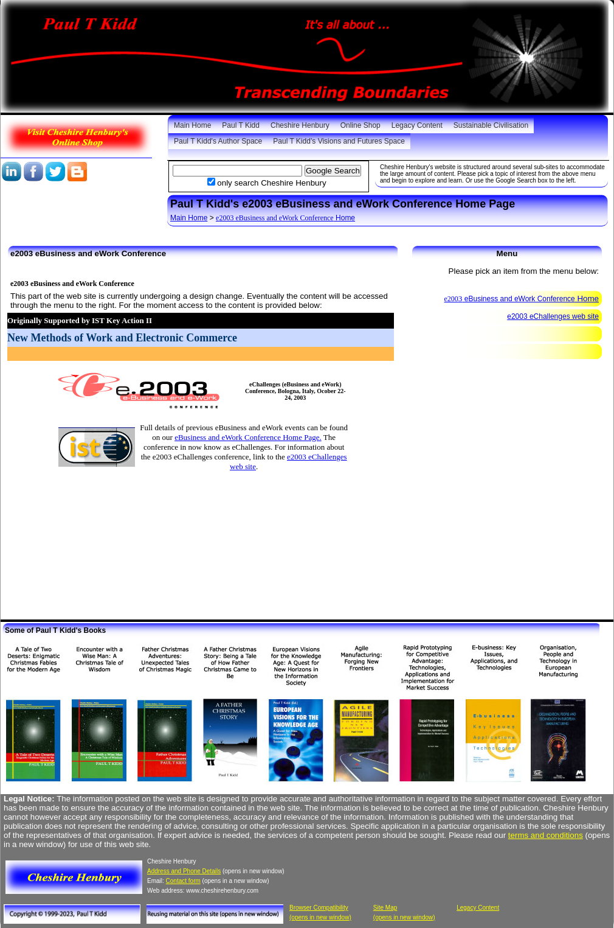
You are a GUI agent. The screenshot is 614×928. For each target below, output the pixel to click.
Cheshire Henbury (300, 125)
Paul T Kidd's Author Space (218, 141)
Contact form (183, 880)
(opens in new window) (320, 917)
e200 (451, 299)
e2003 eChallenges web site (553, 316)
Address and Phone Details (184, 871)
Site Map (385, 907)
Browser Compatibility (318, 907)
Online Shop (360, 125)
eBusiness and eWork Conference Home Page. (248, 437)
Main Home (192, 125)
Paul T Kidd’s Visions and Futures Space (339, 141)
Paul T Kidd (241, 125)
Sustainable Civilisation (491, 125)
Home (287, 218)
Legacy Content (417, 125)
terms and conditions (545, 835)
